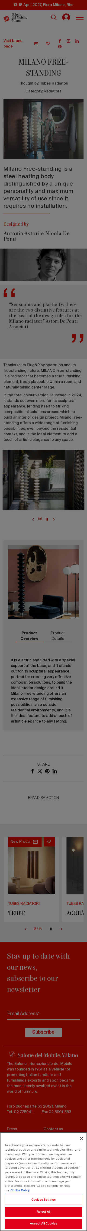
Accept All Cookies (43, 1223)
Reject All (43, 1211)
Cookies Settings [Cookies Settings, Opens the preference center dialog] (43, 1199)
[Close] (81, 1138)
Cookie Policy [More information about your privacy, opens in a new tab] (19, 1190)
